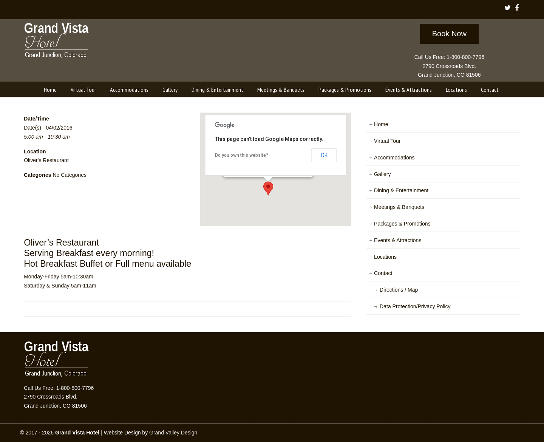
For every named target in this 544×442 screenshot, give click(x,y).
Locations (385, 257)
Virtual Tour (387, 141)
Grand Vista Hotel (57, 42)
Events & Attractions (397, 240)
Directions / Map (399, 290)
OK (324, 155)
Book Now (449, 33)
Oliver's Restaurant (46, 160)
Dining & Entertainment (401, 190)
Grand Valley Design (173, 433)
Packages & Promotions (402, 224)
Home (381, 124)
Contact (383, 273)
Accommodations (394, 158)
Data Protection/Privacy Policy (415, 306)
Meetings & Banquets (399, 207)
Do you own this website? (241, 155)
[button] (268, 188)
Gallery (382, 174)
